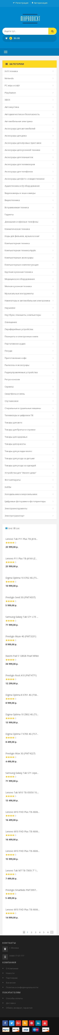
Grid (9, 528)
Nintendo (9, 78)
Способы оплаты (14, 998)
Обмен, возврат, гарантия (19, 1007)
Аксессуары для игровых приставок (23, 142)
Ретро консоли (12, 379)
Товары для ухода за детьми (19, 458)
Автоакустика (12, 107)
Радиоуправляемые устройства (21, 372)
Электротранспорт (14, 515)
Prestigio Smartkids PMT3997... (21, 891)
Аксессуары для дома (16, 135)
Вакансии (11, 982)
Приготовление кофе (16, 358)
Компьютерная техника (17, 243)
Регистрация (22, 2)
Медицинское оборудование (20, 279)
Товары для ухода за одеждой (20, 465)
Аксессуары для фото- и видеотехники (24, 178)
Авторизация (40, 2)
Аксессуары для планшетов (19, 157)
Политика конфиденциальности (22, 987)
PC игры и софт (12, 85)
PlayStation (10, 92)
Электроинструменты (16, 508)
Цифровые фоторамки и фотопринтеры (25, 501)
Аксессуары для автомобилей (20, 128)
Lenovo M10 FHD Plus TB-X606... (22, 813)
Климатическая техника (17, 229)
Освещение (11, 322)
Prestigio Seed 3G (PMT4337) (21, 599)
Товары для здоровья (16, 436)
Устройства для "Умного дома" (21, 472)
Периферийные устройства (19, 329)
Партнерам (11, 977)
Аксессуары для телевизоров (20, 164)
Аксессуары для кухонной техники (22, 150)
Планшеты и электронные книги (21, 336)
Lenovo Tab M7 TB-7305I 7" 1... (22, 872)
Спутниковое (11, 401)
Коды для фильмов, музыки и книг (22, 236)
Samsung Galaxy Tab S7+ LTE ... (22, 618)
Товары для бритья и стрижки (20, 429)
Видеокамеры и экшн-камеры (20, 193)
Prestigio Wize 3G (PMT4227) (20, 755)
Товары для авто (13, 422)
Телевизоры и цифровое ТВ (19, 415)
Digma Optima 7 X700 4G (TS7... (22, 735)
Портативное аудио (15, 343)
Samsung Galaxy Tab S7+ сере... (22, 774)
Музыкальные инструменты (19, 293)
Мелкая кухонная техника (18, 286)
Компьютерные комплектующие (22, 264)
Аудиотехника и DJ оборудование (22, 185)
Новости (10, 973)
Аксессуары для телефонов (19, 171)
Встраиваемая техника (17, 207)
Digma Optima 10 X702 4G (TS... (22, 579)
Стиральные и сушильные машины (23, 408)
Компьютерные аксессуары (19, 257)
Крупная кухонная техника (19, 272)
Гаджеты (9, 214)
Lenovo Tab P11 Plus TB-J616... (21, 540)
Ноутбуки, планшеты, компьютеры (23, 314)
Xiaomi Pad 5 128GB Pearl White (22, 657)
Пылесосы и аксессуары (17, 365)
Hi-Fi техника (11, 71)
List (16, 528)
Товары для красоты (15, 444)
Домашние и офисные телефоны (21, 221)
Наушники (10, 307)
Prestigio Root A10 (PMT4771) (21, 677)
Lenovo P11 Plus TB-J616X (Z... (21, 560)
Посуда (8, 350)
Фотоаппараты (13, 479)
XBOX (7, 99)
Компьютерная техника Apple (20, 250)
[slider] (11, 545)
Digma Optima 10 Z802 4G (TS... (22, 716)
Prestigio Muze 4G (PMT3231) (21, 638)
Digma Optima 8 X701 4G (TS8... (22, 696)
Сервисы (9, 386)
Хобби (8, 487)
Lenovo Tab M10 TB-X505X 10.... (22, 794)
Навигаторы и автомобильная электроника (27, 300)
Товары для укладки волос (18, 451)
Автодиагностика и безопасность (22, 114)
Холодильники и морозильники (21, 494)
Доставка (11, 1003)
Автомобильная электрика (19, 121)
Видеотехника (12, 200)
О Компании (12, 968)
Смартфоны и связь (15, 393)
